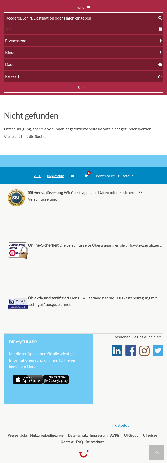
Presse (13, 435)
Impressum (55, 176)
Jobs (24, 435)
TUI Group (130, 435)
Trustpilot (120, 424)
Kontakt (67, 442)
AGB (37, 176)
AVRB (114, 435)
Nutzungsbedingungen (47, 435)
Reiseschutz (95, 442)
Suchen (83, 87)
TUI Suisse (149, 435)
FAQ (79, 442)
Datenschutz (78, 435)
